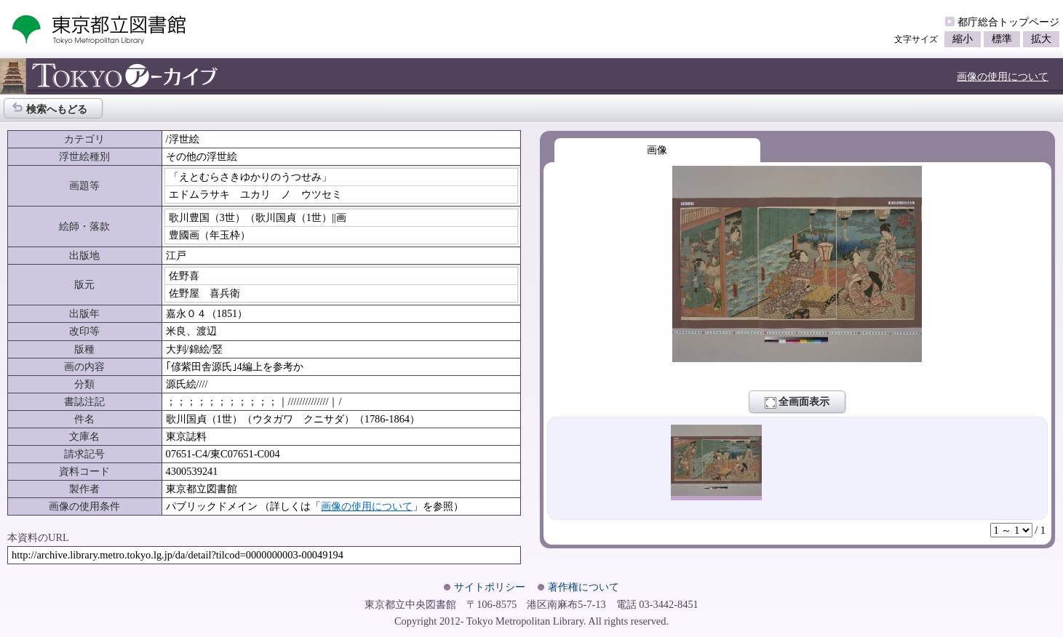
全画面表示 (797, 402)
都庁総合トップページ (1008, 22)
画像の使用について (1002, 76)
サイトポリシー (489, 587)
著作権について (583, 587)
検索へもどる (49, 108)
